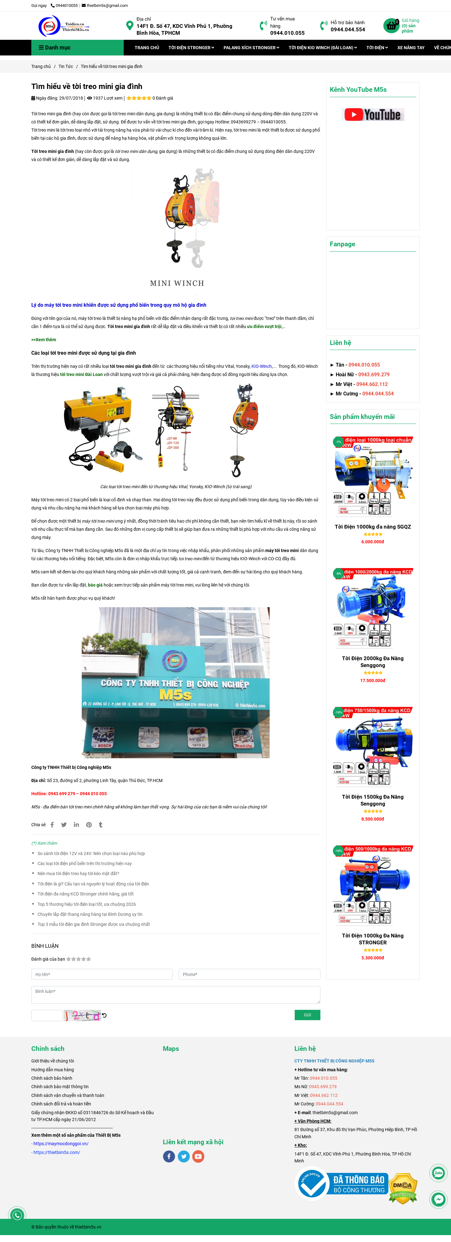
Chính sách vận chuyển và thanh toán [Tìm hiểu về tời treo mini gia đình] (67, 1095)
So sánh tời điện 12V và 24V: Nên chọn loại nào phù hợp (91, 853)
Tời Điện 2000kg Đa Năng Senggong (373, 661)
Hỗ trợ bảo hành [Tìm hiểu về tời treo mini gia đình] (348, 22)
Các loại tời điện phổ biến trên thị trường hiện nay (85, 863)
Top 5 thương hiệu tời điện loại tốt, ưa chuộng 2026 (87, 904)
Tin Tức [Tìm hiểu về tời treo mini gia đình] (66, 66)
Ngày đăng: (44, 98)
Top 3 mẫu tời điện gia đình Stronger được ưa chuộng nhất (94, 924)
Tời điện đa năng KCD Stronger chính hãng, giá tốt (86, 893)
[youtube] (198, 1156)
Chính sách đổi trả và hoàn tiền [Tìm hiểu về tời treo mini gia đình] (61, 1103)
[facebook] (169, 1156)
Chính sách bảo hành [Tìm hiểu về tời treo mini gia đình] (51, 1078)
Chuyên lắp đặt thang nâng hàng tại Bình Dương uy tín (90, 914)
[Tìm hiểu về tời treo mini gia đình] (64, 26)
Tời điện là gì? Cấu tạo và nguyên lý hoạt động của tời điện (93, 883)
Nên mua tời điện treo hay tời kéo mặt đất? (78, 873)
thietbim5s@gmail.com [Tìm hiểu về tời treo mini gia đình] (105, 5)
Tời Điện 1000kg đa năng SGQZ (373, 527)
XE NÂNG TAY (411, 47)
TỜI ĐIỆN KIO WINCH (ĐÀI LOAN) (323, 47)
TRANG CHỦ (147, 47)
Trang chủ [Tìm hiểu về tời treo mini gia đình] (41, 66)
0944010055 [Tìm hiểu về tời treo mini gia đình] (64, 5)
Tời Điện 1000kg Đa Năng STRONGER (373, 939)
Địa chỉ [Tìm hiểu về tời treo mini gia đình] (144, 19)
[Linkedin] (76, 825)
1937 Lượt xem (104, 98)
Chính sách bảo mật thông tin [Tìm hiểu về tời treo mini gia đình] (60, 1086)
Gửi (307, 1014)
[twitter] (184, 1156)
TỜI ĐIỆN (377, 47)
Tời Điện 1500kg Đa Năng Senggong (373, 800)
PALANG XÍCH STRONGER (251, 47)
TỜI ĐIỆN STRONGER (191, 47)
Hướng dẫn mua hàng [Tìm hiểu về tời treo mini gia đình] (52, 1069)
